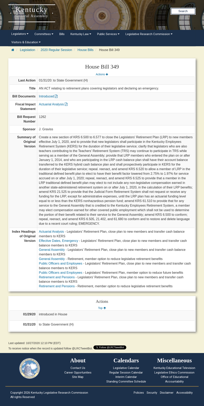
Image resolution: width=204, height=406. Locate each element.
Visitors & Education (26, 42)
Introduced (48, 96)
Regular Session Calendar (126, 372)
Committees (43, 34)
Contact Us (78, 368)
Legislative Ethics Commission (174, 372)
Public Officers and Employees (60, 263)
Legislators (19, 34)
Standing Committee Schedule (126, 381)
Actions (102, 74)
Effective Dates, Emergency (58, 240)
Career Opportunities (77, 372)
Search (183, 11)
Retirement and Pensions (57, 277)
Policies (139, 392)
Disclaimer (167, 392)
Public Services (108, 34)
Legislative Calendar (126, 368)
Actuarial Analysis (53, 104)
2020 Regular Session (56, 50)
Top (102, 308)
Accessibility (184, 392)
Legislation (27, 50)
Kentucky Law (81, 34)
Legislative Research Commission (149, 34)
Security (152, 392)
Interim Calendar (126, 377)
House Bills (85, 50)
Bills (62, 34)
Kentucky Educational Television (174, 368)
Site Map (77, 377)
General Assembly (52, 249)
